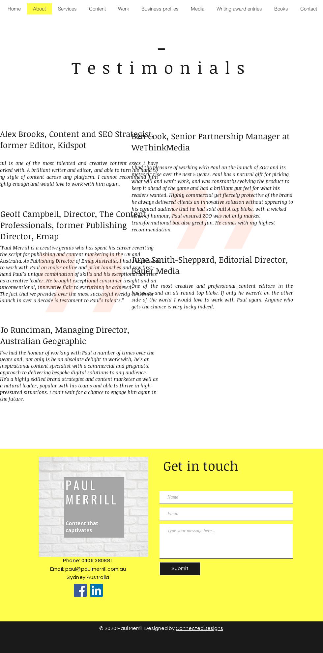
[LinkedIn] (96, 590)
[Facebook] (80, 590)
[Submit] (180, 568)
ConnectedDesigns (199, 628)
